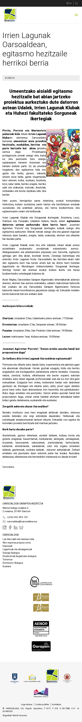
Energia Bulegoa (11, 552)
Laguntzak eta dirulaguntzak (17, 549)
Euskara (7, 566)
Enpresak (7, 546)
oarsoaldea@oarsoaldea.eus (20, 521)
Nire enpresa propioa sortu (17, 542)
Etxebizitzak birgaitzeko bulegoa (19, 556)
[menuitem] (27, 704)
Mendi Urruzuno (20, 715)
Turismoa (7, 559)
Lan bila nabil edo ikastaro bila (18, 539)
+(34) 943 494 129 (15, 517)
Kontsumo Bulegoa (13, 562)
